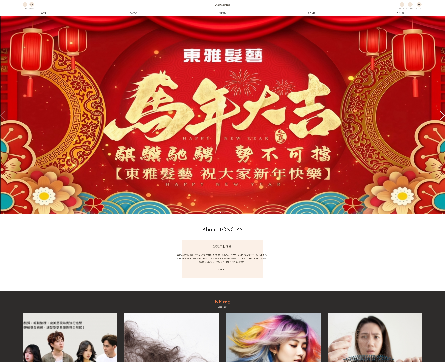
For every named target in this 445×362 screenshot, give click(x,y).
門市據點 (222, 13)
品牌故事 (44, 13)
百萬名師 (311, 13)
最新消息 (133, 13)
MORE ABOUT (222, 270)
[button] (442, 115)
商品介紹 (400, 13)
